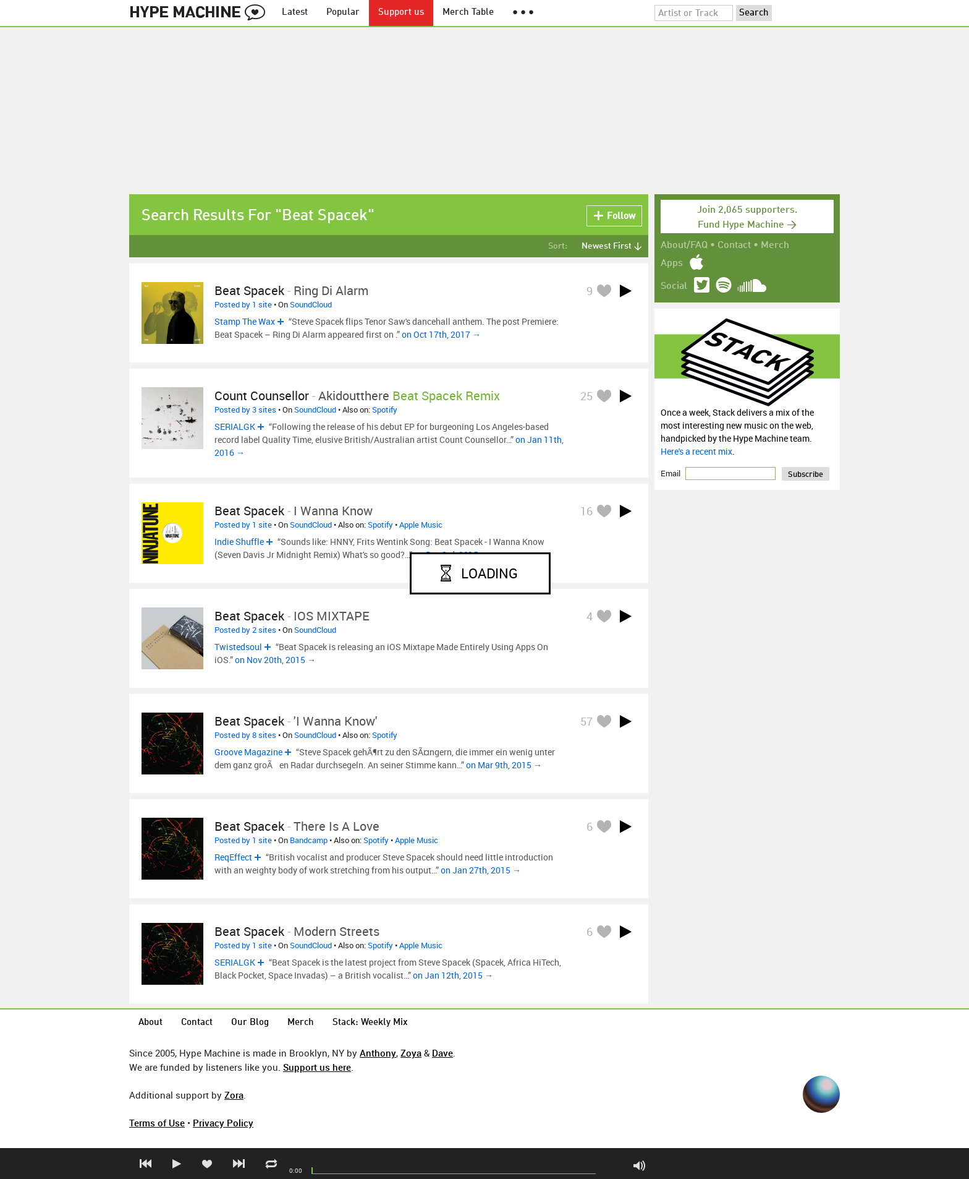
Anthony (378, 1053)
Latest (295, 12)
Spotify (384, 409)
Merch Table (468, 12)
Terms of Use (157, 1123)
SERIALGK (234, 426)
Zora (233, 1095)
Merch (775, 246)
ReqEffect (233, 857)
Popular (343, 12)
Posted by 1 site (243, 304)
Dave (442, 1053)
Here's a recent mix (696, 451)
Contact (734, 246)
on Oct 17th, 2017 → (441, 334)
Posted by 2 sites (245, 629)
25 (586, 395)
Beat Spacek (249, 290)
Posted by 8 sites (245, 734)
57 (586, 721)
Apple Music (420, 524)
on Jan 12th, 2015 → (453, 975)
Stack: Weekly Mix (370, 1022)
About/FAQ (684, 246)
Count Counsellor (261, 395)
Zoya (410, 1053)
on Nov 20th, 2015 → (275, 660)
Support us (401, 12)
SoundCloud (311, 304)
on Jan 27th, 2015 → (481, 870)
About (150, 1022)
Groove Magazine (248, 752)
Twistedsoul (238, 647)
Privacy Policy (223, 1123)
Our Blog (250, 1022)
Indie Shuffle (239, 541)
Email (671, 473)
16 (586, 511)
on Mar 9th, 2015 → (504, 765)
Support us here (317, 1067)
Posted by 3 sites (245, 409)
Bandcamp (309, 840)
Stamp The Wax (244, 321)
